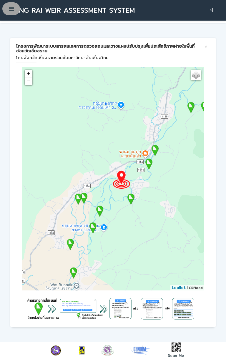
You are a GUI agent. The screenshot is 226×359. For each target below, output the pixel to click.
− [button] (28, 81)
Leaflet (179, 287)
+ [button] (28, 73)
